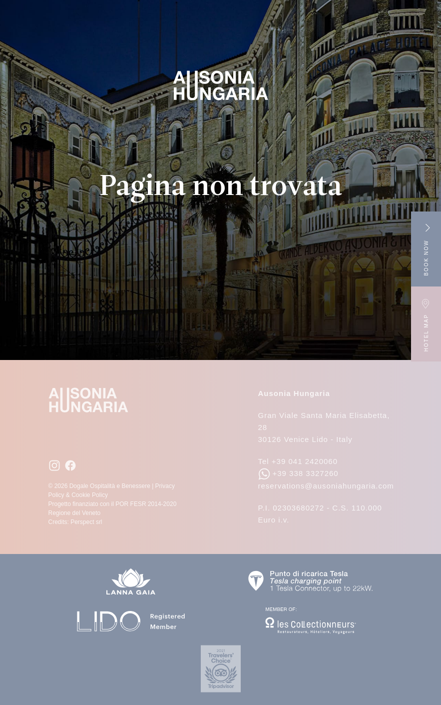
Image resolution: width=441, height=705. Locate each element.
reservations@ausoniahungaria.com (326, 486)
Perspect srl (86, 522)
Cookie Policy (89, 495)
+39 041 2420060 (305, 461)
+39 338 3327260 (298, 473)
